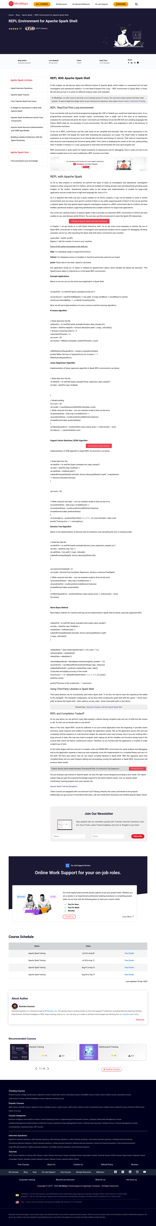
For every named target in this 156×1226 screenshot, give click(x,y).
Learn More (128, 916)
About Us (51, 1164)
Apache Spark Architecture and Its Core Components (27, 119)
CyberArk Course (37, 1107)
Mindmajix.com (51, 1011)
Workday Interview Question (122, 1139)
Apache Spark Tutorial (20, 95)
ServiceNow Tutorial (90, 1155)
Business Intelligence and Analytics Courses (24, 1119)
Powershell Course (96, 1107)
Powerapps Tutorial (16, 1159)
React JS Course (15, 1111)
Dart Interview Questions (80, 1147)
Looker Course (62, 1107)
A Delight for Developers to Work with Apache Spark (26, 109)
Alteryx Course (83, 1107)
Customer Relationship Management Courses (105, 1119)
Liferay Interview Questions (62, 1143)
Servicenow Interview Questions (20, 1143)
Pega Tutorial (127, 1155)
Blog (18, 15)
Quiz (35, 1172)
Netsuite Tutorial (43, 1159)
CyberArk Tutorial (139, 1155)
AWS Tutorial (13, 1155)
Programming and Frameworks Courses (74, 1119)
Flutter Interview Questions (42, 1143)
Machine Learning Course (55, 1098)
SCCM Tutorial (116, 1155)
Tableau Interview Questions (38, 1147)
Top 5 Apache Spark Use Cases (23, 101)
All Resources (61, 4)
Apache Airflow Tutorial (71, 1159)
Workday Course (50, 1107)
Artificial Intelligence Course (35, 1098)
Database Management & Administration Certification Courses (31, 1123)
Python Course (111, 1095)
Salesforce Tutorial (25, 1155)
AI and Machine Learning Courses (21, 1127)
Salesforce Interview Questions (19, 1139)
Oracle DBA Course (58, 1095)
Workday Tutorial (76, 1155)
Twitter (135, 1014)
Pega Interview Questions (18, 1147)
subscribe (121, 4)
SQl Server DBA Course (136, 1107)
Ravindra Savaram (27, 1006)
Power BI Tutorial (104, 1155)
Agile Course (13, 1107)
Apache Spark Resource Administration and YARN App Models (27, 129)
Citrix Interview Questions (126, 1143)
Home (11, 15)
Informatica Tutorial (62, 1155)
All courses (42, 4)
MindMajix (63, 1186)
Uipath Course (109, 1107)
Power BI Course (14, 1095)
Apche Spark (27, 15)
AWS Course (73, 1107)
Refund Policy (107, 1164)
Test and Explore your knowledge (24, 161)
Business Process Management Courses (68, 1123)
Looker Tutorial (48, 1155)
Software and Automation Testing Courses (99, 1123)
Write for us (100, 1180)
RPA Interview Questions (59, 1139)
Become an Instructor (65, 1180)
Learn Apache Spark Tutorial (98, 446)
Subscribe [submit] (137, 836)
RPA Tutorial (37, 1155)
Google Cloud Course (29, 1095)
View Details (129, 953)
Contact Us (78, 1164)
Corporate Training (27, 1180)
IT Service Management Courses (126, 1123)
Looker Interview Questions (78, 1139)
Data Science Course (16, 1098)
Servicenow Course (124, 1095)
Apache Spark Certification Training (131, 101)
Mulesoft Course (121, 1107)
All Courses (13, 1172)
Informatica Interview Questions (100, 1139)
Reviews (134, 1164)
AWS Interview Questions (40, 1139)
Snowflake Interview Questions (60, 1147)
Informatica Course (73, 1095)
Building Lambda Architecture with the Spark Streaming (26, 138)
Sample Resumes (83, 1172)
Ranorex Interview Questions (83, 1143)
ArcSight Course (24, 1107)
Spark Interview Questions (21, 88)
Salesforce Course (44, 1095)
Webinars (100, 1172)
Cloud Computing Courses (50, 1119)
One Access (65, 1172)
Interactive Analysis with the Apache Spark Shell (104, 707)
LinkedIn (125, 1014)
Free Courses (23, 1164)
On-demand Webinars (81, 4)
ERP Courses (38, 1127)
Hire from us (131, 1180)
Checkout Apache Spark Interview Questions (89, 221)
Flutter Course (100, 1095)
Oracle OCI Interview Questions (105, 1143)
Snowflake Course (87, 1095)
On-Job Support (101, 4)
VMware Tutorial (55, 1159)
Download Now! (137, 769)
